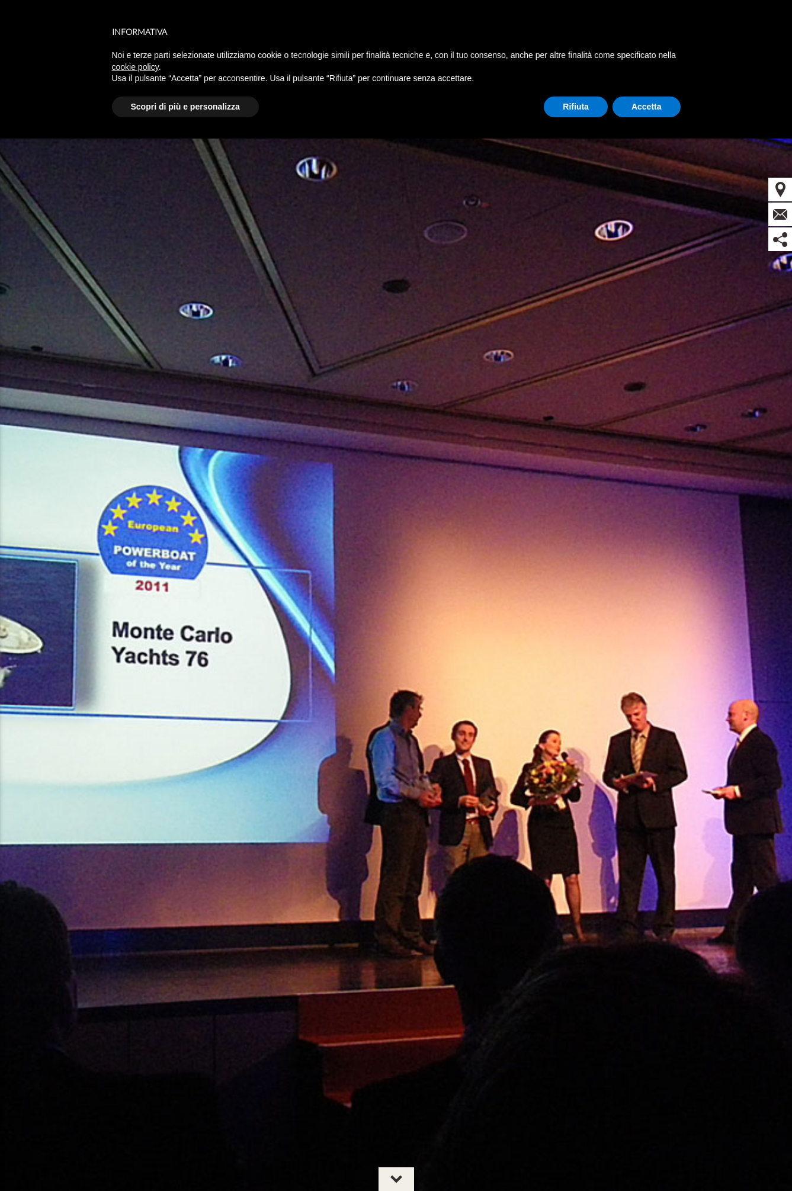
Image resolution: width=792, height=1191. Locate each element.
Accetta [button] (646, 106)
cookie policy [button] (135, 67)
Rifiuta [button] (576, 106)
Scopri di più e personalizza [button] (185, 106)
